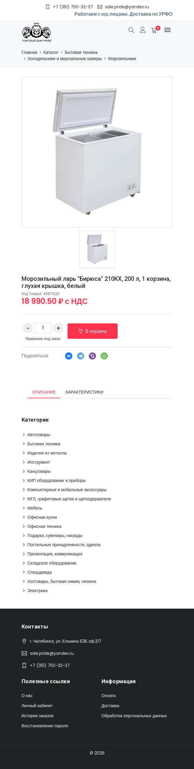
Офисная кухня (42, 517)
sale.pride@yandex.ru (52, 653)
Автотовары (39, 435)
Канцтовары (39, 471)
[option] (97, 249)
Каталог (51, 52)
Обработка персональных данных (134, 716)
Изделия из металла (47, 453)
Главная (29, 52)
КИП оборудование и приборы (57, 480)
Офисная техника (45, 526)
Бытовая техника (81, 52)
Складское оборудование (52, 563)
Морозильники (122, 59)
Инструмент (39, 462)
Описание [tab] (44, 392)
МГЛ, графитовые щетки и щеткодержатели (69, 499)
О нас (27, 696)
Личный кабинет (37, 706)
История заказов (38, 716)
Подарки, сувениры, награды (55, 536)
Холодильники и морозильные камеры (65, 59)
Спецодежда (40, 572)
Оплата (109, 696)
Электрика (38, 591)
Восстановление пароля (45, 726)
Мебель (35, 508)
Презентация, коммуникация (55, 554)
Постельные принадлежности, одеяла (64, 545)
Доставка (110, 706)
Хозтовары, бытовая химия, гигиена (62, 581)
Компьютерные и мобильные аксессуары (67, 490)
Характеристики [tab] (84, 392)
